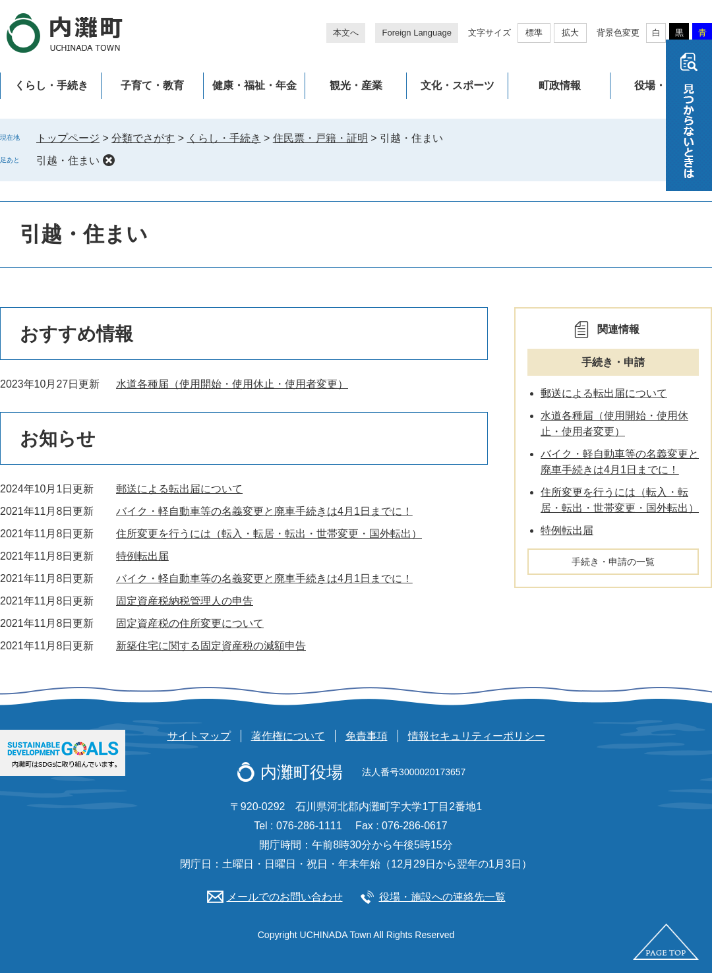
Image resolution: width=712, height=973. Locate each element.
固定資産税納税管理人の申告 (184, 600)
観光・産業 (356, 85)
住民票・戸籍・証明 (320, 138)
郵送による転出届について (179, 488)
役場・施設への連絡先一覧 (442, 896)
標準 (534, 33)
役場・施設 (660, 85)
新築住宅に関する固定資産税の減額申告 (211, 645)
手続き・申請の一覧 (613, 561)
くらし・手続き (51, 85)
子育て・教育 (152, 85)
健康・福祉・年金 (254, 85)
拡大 (570, 33)
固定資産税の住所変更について (190, 623)
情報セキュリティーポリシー (476, 736)
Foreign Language (417, 33)
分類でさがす (143, 138)
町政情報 (560, 85)
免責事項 (366, 736)
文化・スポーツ (457, 85)
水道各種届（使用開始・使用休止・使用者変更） (232, 384)
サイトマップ (199, 736)
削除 (109, 160)
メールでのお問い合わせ (285, 896)
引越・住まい (68, 160)
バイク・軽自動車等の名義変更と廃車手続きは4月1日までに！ (264, 511)
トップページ (68, 138)
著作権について (288, 736)
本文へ (346, 33)
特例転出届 (142, 556)
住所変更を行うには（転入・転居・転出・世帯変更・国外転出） (269, 533)
